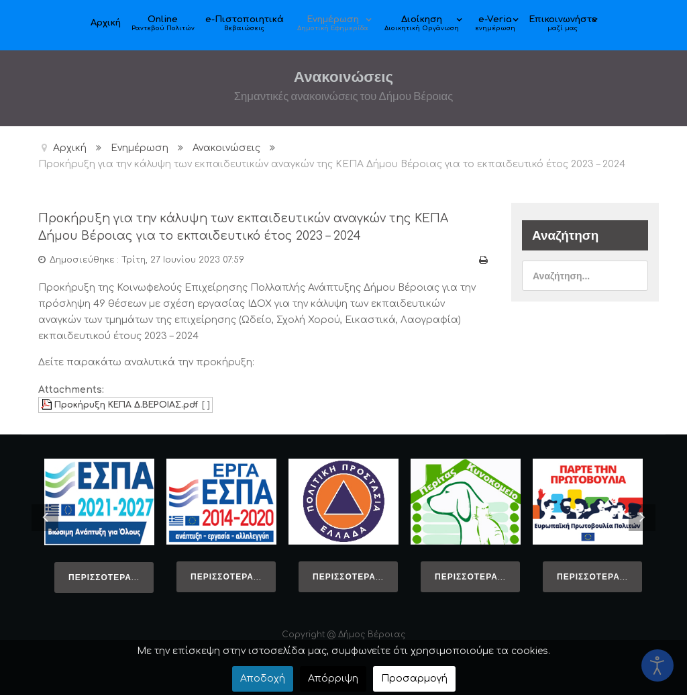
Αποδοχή (262, 679)
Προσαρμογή (414, 679)
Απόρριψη (333, 679)
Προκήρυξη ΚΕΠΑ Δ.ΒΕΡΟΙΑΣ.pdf (126, 403)
